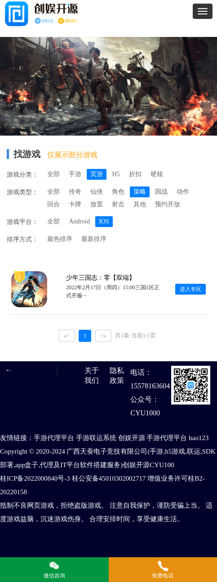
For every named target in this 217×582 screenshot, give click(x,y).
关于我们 (91, 376)
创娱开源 (131, 437)
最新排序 (93, 239)
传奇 (75, 191)
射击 (118, 204)
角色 (118, 191)
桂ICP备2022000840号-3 (35, 478)
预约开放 (167, 204)
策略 (139, 191)
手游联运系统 (96, 437)
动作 (183, 191)
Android (79, 221)
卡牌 (75, 204)
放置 (96, 204)
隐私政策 (117, 376)
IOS (104, 221)
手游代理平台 (54, 437)
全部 (53, 174)
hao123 (198, 437)
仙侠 (96, 191)
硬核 (157, 174)
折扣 (135, 174)
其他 (139, 204)
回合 (53, 204)
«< (67, 335)
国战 (161, 191)
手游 (75, 174)
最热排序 (59, 239)
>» (103, 335)
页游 (96, 174)
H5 (116, 174)
